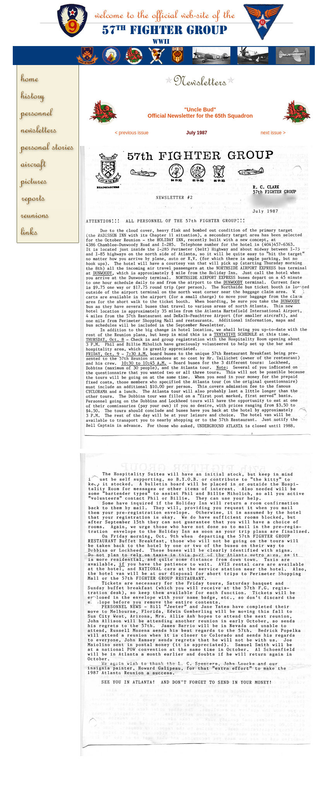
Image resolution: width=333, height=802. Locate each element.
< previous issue (132, 132)
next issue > (273, 132)
